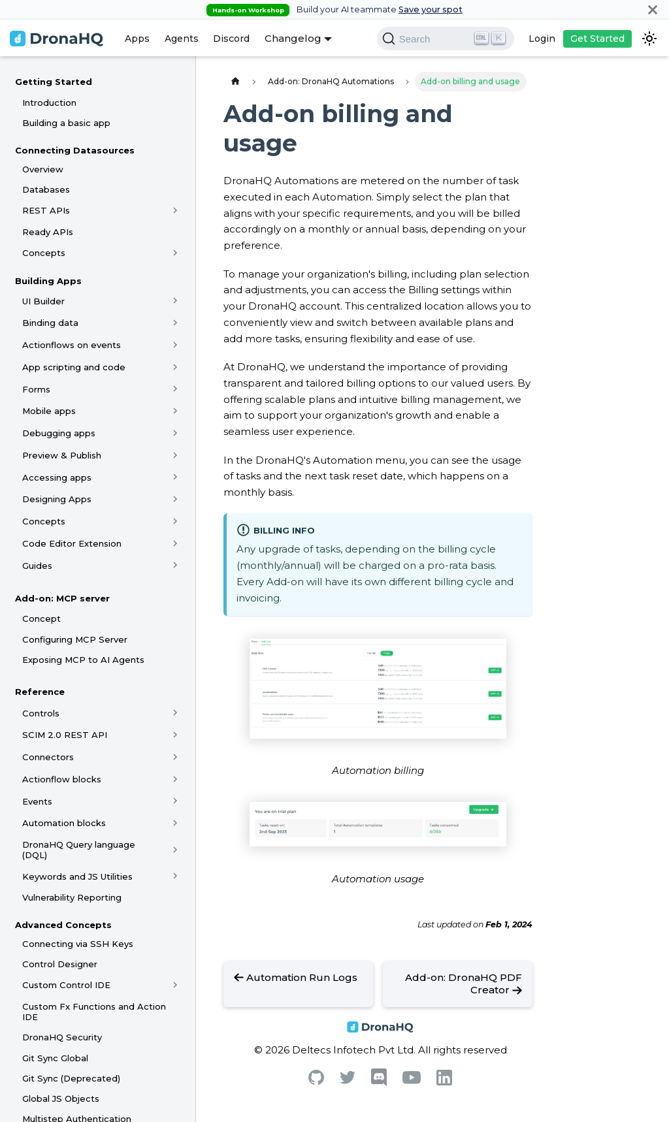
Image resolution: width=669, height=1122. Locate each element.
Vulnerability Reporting (72, 897)
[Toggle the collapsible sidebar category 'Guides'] (175, 565)
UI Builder (43, 301)
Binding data (50, 322)
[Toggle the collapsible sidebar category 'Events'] (175, 801)
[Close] (652, 9)
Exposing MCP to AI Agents (83, 659)
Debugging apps (58, 433)
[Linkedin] (444, 1082)
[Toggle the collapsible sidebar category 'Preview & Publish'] (175, 455)
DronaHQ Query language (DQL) (78, 849)
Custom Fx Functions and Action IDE (94, 1011)
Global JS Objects (60, 1098)
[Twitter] (347, 1080)
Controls (40, 713)
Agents (182, 38)
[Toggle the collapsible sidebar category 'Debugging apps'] (175, 433)
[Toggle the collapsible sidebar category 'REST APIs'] (175, 210)
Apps (137, 38)
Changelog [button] (293, 38)
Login (542, 38)
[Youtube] (411, 1080)
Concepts (43, 253)
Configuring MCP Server (74, 639)
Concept (41, 618)
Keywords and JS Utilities (77, 876)
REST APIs (46, 210)
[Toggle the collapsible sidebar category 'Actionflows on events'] (175, 345)
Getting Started (53, 81)
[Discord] (379, 1083)
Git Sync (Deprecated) (71, 1078)
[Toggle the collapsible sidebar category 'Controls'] (175, 713)
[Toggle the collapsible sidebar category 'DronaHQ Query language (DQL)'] (175, 849)
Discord (231, 38)
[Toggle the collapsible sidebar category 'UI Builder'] (175, 301)
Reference (40, 691)
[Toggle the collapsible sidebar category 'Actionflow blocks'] (175, 779)
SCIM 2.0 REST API (64, 734)
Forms (36, 389)
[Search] (445, 38)
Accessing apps (56, 477)
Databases (46, 189)
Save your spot (431, 9)
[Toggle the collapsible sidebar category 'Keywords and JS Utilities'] (175, 876)
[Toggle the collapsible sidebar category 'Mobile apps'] (175, 411)
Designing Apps (56, 499)
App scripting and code (73, 367)
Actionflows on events (71, 345)
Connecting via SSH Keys (77, 943)
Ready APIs (47, 232)
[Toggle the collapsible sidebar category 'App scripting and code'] (175, 367)
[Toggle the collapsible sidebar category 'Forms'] (175, 389)
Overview (42, 169)
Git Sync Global (55, 1058)
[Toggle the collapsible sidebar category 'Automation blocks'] (175, 823)
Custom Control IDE (66, 985)
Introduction (49, 102)
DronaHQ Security (62, 1037)
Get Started (597, 38)
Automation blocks (64, 823)
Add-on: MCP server (62, 598)
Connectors (48, 757)
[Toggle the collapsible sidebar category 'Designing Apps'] (175, 499)
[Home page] (235, 81)
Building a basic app (66, 123)
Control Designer (59, 964)
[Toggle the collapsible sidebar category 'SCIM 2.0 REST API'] (175, 735)
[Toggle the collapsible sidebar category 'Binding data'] (175, 322)
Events (37, 801)
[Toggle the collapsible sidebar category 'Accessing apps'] (175, 477)
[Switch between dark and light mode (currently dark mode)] (649, 38)
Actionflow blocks (61, 779)
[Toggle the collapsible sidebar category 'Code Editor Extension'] (175, 543)
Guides (37, 565)
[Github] (316, 1081)
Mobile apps (49, 411)
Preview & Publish (61, 455)
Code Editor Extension (72, 543)
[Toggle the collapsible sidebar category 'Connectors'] (175, 757)
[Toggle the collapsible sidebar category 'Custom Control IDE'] (175, 985)
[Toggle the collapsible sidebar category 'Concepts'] (175, 253)
